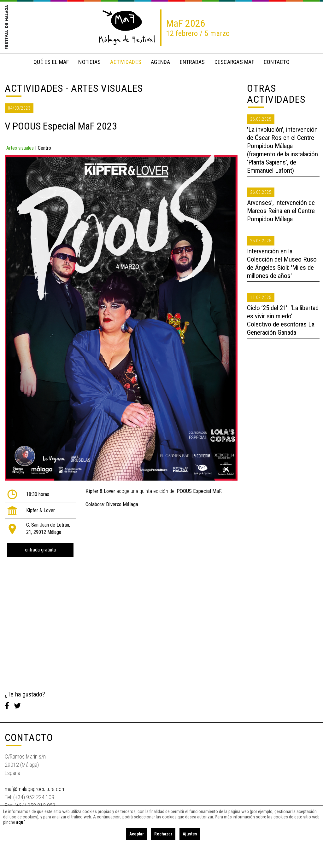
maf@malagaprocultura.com (35, 789)
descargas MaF (234, 62)
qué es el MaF (51, 62)
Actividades (34, 88)
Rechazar (163, 833)
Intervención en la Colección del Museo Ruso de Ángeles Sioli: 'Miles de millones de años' (282, 263)
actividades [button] (125, 62)
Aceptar (136, 833)
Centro (44, 148)
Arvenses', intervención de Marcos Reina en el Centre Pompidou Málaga (281, 211)
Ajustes (190, 833)
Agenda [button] (160, 62)
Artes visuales (20, 148)
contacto (277, 62)
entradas (192, 62)
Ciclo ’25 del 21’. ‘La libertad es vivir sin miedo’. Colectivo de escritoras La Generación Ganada (283, 320)
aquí (20, 822)
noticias (89, 62)
